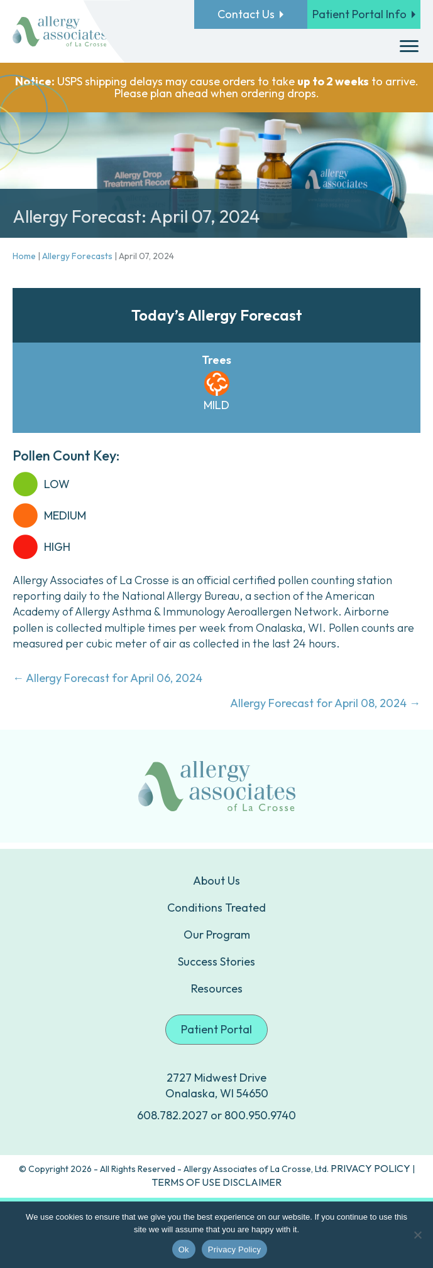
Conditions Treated (216, 907)
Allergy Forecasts (77, 256)
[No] (417, 1234)
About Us (216, 880)
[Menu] (409, 46)
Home (24, 256)
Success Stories (216, 961)
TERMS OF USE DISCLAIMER (216, 1182)
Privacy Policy (234, 1249)
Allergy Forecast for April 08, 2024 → (325, 703)
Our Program (217, 934)
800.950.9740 (260, 1115)
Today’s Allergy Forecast (216, 315)
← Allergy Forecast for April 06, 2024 (107, 678)
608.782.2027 (172, 1115)
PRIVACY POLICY (370, 1168)
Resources (217, 988)
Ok (183, 1249)
